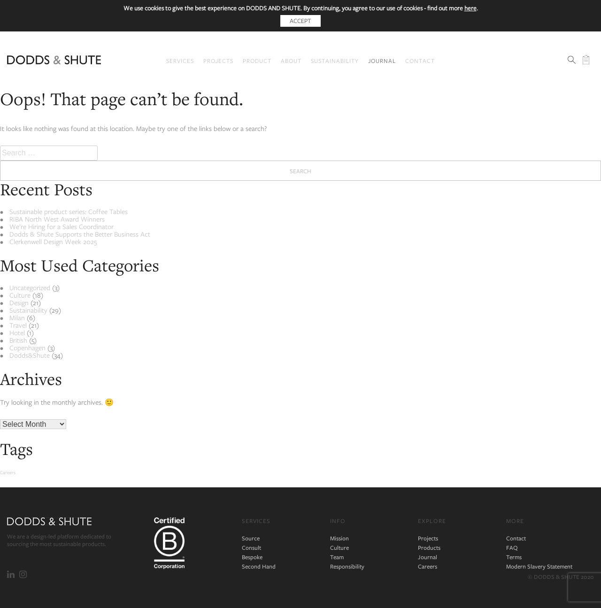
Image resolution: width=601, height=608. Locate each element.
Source (251, 538)
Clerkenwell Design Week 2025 (53, 241)
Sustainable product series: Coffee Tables (68, 211)
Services (180, 60)
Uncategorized (29, 287)
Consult (251, 547)
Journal (382, 60)
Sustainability (335, 60)
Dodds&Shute (29, 355)
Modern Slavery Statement (539, 566)
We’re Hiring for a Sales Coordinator (61, 226)
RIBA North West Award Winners (57, 219)
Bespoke (252, 557)
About (291, 60)
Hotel (17, 332)
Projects (218, 60)
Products (429, 547)
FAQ (512, 547)
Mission (339, 538)
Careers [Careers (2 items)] (7, 472)
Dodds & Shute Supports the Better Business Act (79, 234)
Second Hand (259, 566)
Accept (300, 20)
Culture (20, 295)
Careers (427, 566)
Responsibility (347, 566)
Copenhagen (27, 347)
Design (19, 302)
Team (337, 557)
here (470, 8)
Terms (514, 557)
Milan (17, 317)
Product (257, 60)
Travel (18, 325)
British (18, 340)
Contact (420, 60)
